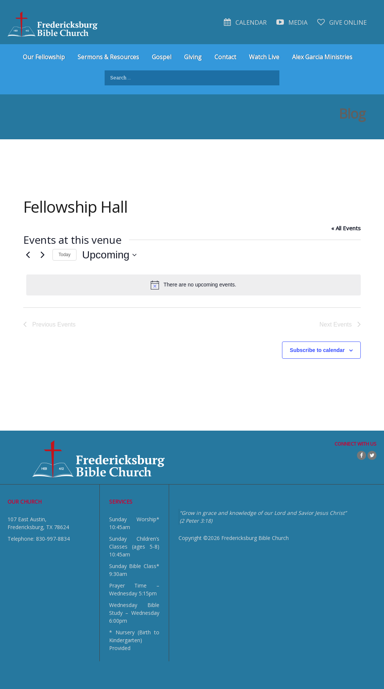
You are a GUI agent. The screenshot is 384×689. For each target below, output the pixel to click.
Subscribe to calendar (317, 350)
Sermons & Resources (108, 57)
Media (292, 22)
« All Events (346, 228)
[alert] (193, 284)
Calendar (245, 22)
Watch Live (264, 57)
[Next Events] (42, 255)
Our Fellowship (44, 57)
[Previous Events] (27, 255)
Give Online (342, 22)
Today (64, 254)
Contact (225, 57)
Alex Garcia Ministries (322, 57)
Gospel (161, 57)
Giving (193, 57)
